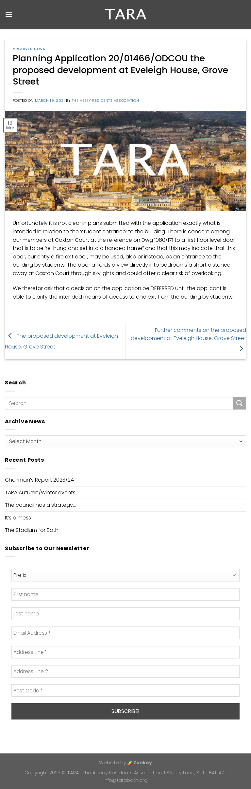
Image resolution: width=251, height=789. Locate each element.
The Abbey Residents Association (105, 100)
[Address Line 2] (125, 671)
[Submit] (239, 403)
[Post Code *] (125, 690)
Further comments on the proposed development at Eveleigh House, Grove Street (188, 339)
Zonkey (139, 762)
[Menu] (9, 15)
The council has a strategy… (40, 505)
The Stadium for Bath (32, 530)
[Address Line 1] (125, 652)
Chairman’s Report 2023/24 (39, 480)
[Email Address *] (125, 633)
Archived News (29, 48)
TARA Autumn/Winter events (40, 492)
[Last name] (125, 613)
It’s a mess (18, 517)
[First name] (125, 594)
